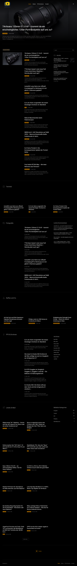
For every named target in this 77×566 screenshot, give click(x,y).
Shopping (26, 122)
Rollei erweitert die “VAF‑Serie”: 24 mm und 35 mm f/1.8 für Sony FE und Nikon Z (13, 447)
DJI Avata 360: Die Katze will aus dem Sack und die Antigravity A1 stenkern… (35, 387)
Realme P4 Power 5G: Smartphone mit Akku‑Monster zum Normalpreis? (13, 488)
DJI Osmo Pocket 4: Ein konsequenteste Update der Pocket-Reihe (36, 150)
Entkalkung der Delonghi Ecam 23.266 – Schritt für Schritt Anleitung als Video (62, 319)
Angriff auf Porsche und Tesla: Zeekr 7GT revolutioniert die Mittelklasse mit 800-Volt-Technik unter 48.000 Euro (13, 529)
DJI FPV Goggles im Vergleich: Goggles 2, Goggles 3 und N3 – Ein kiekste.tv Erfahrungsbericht (35, 371)
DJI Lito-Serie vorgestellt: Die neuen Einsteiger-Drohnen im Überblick (36, 104)
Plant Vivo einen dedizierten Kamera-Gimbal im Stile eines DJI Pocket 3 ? (63, 229)
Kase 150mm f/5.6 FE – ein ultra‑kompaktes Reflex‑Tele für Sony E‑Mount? (12, 467)
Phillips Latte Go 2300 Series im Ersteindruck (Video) (38, 320)
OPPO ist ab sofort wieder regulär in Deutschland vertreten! (37, 527)
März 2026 (56, 341)
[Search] (73, 50)
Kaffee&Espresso (7, 323)
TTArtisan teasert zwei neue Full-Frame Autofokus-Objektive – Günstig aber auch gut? (35, 71)
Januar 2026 (56, 346)
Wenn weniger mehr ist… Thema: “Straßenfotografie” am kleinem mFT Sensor (63, 233)
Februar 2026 (56, 343)
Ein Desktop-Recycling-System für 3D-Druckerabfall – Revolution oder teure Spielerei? (13, 507)
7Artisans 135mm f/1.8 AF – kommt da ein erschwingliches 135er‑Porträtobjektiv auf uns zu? (27, 28)
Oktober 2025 (56, 352)
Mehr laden (25, 539)
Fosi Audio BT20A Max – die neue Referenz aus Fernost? (35, 165)
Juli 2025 (55, 359)
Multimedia (27, 169)
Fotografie (5, 33)
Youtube (40, 551)
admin (55, 241)
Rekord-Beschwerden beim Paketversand (33, 119)
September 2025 (57, 354)
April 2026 (56, 339)
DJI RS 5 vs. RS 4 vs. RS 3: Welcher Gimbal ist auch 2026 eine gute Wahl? (38, 467)
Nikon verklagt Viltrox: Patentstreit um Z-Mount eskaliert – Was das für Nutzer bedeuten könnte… (37, 507)
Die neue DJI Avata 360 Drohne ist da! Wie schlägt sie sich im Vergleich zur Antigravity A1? (36, 356)
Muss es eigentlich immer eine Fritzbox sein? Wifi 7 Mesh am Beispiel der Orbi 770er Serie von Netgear (36, 425)
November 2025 (57, 350)
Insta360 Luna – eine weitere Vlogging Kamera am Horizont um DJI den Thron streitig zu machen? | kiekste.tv (63, 227)
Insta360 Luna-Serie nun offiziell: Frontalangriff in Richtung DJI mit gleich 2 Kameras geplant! (35, 88)
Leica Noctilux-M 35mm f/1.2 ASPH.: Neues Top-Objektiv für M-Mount (38, 488)
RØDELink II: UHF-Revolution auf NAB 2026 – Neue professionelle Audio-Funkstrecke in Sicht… (36, 134)
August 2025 (56, 356)
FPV (25, 107)
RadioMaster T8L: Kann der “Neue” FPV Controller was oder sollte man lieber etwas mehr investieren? (37, 447)
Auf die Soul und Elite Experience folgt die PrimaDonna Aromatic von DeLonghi (13, 319)
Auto (4, 534)
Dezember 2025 (57, 348)
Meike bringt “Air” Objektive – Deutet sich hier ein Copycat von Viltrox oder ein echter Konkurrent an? (14, 424)
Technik (28, 430)
